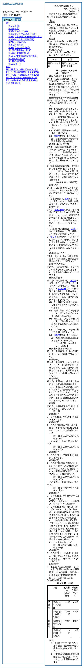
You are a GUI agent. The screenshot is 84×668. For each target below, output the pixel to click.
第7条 (73, 280)
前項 (67, 198)
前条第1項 (59, 209)
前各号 (57, 136)
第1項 (53, 237)
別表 (73, 228)
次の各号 (62, 288)
